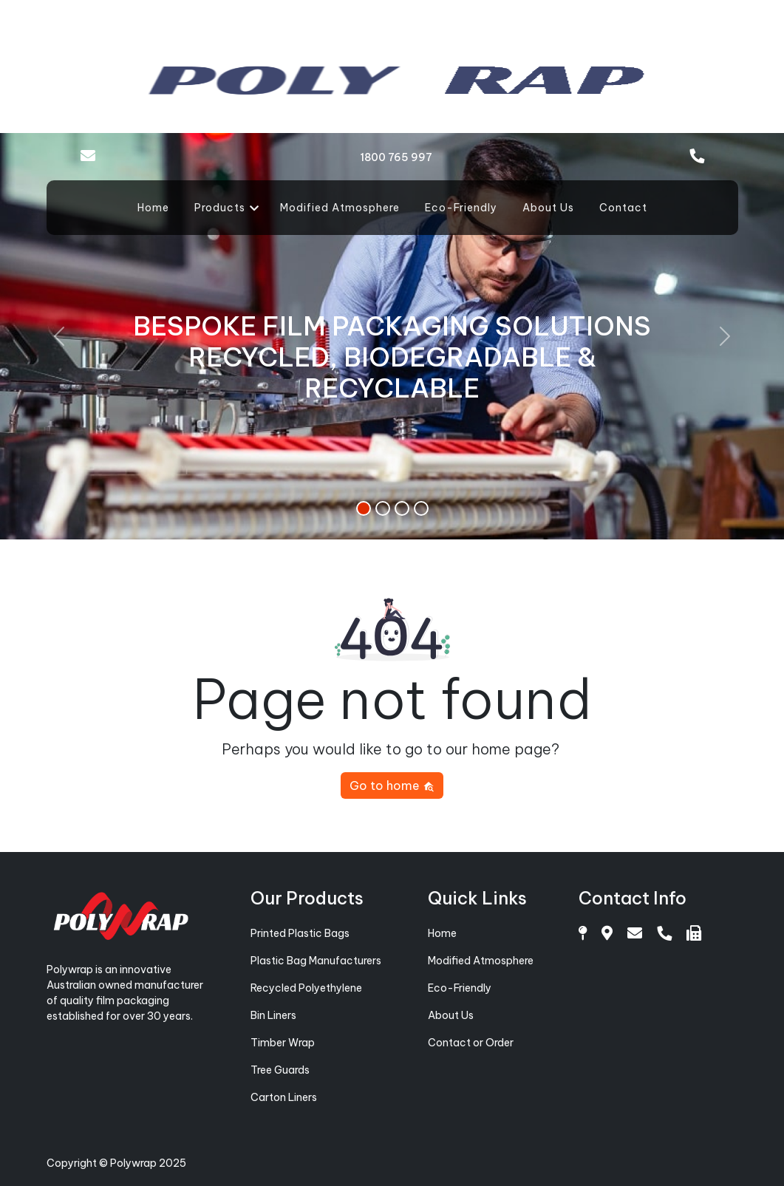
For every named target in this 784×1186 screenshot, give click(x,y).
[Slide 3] (402, 508)
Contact (623, 207)
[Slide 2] (382, 508)
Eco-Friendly (461, 207)
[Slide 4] (421, 508)
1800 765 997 (396, 157)
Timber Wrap (282, 1042)
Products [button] (219, 207)
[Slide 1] (363, 508)
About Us (548, 207)
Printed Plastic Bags (300, 933)
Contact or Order (471, 1042)
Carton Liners (283, 1097)
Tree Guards (280, 1070)
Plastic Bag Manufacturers (315, 960)
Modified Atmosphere (340, 207)
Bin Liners (273, 1015)
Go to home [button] (392, 785)
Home (153, 207)
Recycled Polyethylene (306, 988)
